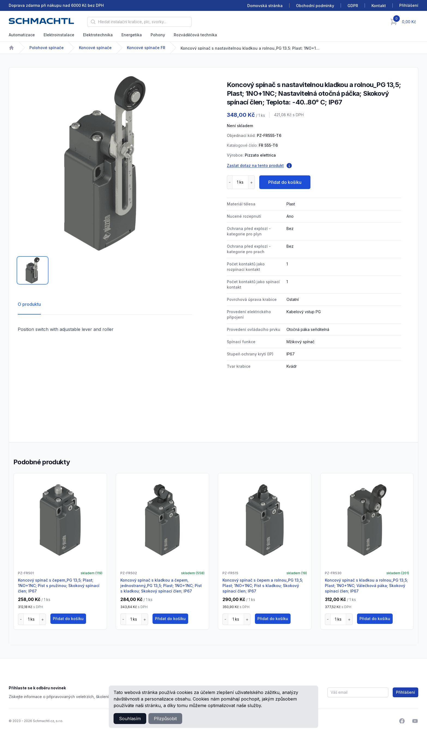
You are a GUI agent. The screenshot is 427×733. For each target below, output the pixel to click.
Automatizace (22, 34)
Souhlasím (130, 718)
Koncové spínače (95, 47)
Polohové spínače (46, 47)
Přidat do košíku (284, 182)
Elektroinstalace (59, 34)
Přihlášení (405, 692)
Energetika (131, 34)
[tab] (32, 270)
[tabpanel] (105, 163)
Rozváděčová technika (195, 34)
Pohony (158, 34)
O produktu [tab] (29, 304)
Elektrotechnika (98, 34)
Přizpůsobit (165, 718)
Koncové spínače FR (146, 47)
